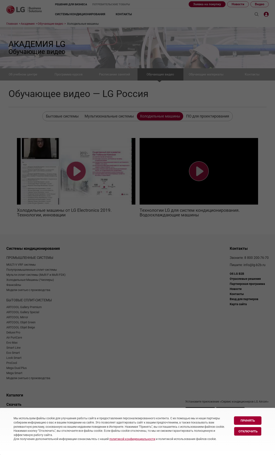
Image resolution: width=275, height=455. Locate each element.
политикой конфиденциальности (132, 439)
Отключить (248, 431)
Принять (248, 420)
